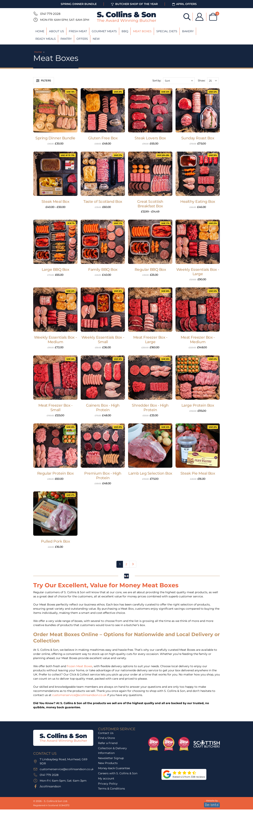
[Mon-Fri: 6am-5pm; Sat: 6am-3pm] (35, 20)
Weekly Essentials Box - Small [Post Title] (102, 339)
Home (39, 31)
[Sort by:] (179, 80)
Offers (82, 39)
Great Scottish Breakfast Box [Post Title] (150, 203)
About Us (56, 31)
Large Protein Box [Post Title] (197, 405)
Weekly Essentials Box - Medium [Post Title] (55, 339)
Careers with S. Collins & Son (117, 773)
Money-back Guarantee (114, 768)
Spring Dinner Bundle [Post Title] (55, 138)
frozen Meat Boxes (79, 666)
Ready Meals (45, 39)
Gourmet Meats (104, 31)
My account (106, 778)
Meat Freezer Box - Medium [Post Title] (198, 339)
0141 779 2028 (50, 14)
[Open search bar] (187, 16)
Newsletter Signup (111, 758)
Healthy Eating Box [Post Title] (197, 201)
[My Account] (199, 17)
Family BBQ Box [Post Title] (102, 269)
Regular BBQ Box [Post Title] (150, 269)
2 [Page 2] (126, 564)
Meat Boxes (142, 31)
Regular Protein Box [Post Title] (55, 473)
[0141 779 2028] (35, 14)
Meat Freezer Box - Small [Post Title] (55, 407)
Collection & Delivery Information (112, 750)
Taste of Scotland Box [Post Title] (102, 201)
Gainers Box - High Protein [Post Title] (102, 407)
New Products (108, 763)
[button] (43, 80)
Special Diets (166, 31)
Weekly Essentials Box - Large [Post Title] (197, 271)
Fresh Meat (78, 31)
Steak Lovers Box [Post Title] (150, 138)
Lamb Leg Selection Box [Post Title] (150, 473)
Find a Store (106, 738)
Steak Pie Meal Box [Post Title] (197, 473)
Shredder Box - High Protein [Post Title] (150, 407)
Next (132, 564)
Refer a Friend (107, 743)
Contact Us (105, 733)
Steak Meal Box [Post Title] (55, 201)
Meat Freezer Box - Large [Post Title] (150, 339)
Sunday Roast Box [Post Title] (197, 138)
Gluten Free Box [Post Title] (103, 138)
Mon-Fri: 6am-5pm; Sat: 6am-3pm (64, 20)
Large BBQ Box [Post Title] (55, 269)
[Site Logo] (126, 17)
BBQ (125, 31)
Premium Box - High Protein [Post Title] (102, 475)
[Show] (213, 80)
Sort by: (156, 80)
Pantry (66, 39)
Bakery (188, 31)
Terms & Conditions (111, 788)
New (96, 39)
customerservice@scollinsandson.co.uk (79, 695)
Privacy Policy (108, 783)
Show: (201, 80)
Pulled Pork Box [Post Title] (55, 541)
